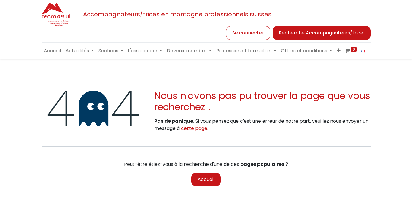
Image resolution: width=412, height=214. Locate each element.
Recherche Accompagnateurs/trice (322, 32)
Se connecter (248, 32)
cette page (194, 128)
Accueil (206, 179)
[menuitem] (52, 51)
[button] (338, 51)
